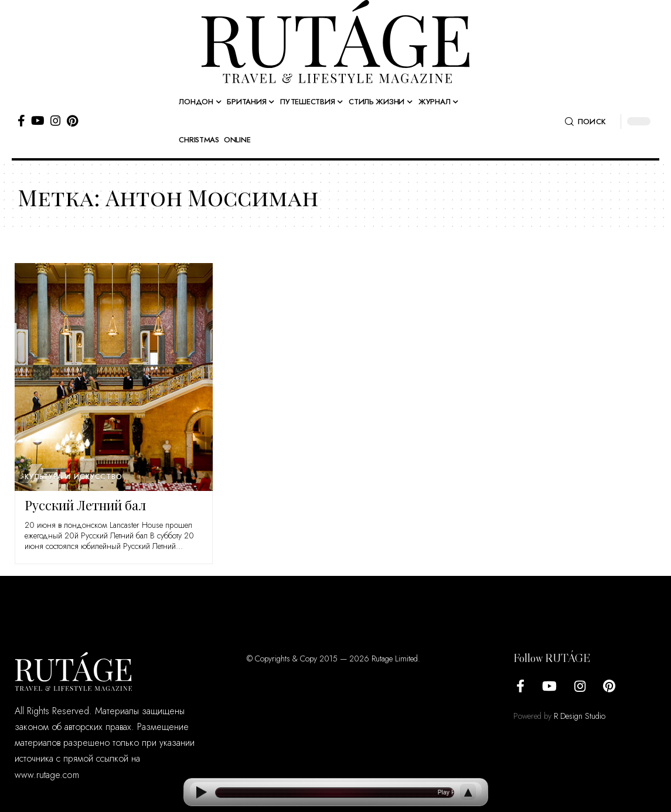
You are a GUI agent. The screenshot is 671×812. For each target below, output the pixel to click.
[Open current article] (334, 792)
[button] (585, 121)
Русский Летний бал (85, 505)
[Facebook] (21, 121)
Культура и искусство (73, 477)
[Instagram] (55, 121)
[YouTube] (37, 121)
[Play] (201, 792)
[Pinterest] (72, 121)
